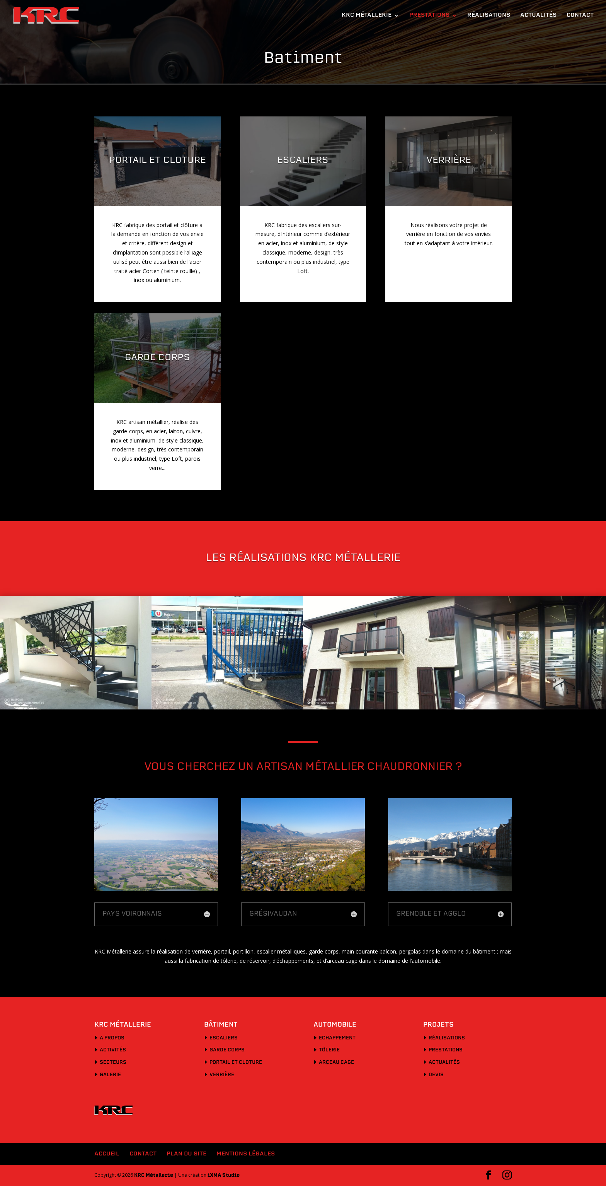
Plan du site (186, 1154)
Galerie (110, 1075)
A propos (112, 1038)
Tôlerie (329, 1050)
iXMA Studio (224, 1175)
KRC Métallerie (367, 15)
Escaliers (223, 1038)
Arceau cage (336, 1062)
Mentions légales (245, 1154)
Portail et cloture (235, 1062)
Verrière (221, 1075)
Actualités (538, 15)
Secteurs (113, 1062)
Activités (113, 1050)
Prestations (429, 15)
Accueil (106, 1154)
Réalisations (488, 15)
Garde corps (227, 1050)
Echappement (337, 1038)
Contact (580, 15)
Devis (436, 1075)
